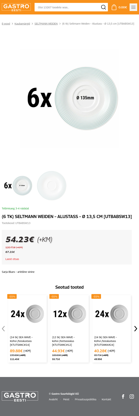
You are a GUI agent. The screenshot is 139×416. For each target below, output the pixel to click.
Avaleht (53, 399)
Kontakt (106, 399)
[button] (135, 328)
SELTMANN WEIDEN (46, 23)
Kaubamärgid (22, 23)
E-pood (6, 23)
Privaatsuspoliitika (85, 399)
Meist (66, 399)
